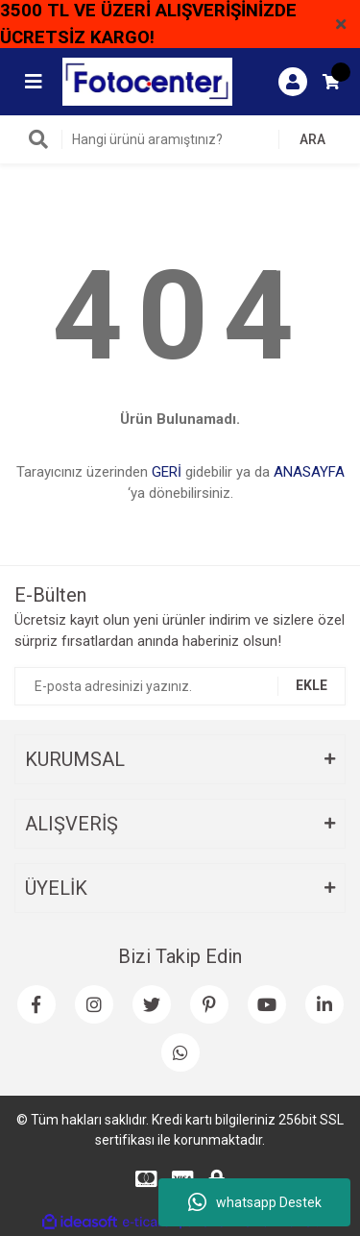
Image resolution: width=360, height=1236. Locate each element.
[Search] (180, 139)
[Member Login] (292, 81)
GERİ (166, 472)
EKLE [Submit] (311, 685)
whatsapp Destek (255, 1202)
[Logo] (147, 80)
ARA (312, 139)
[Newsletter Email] (180, 686)
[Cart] (331, 81)
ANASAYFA (309, 472)
